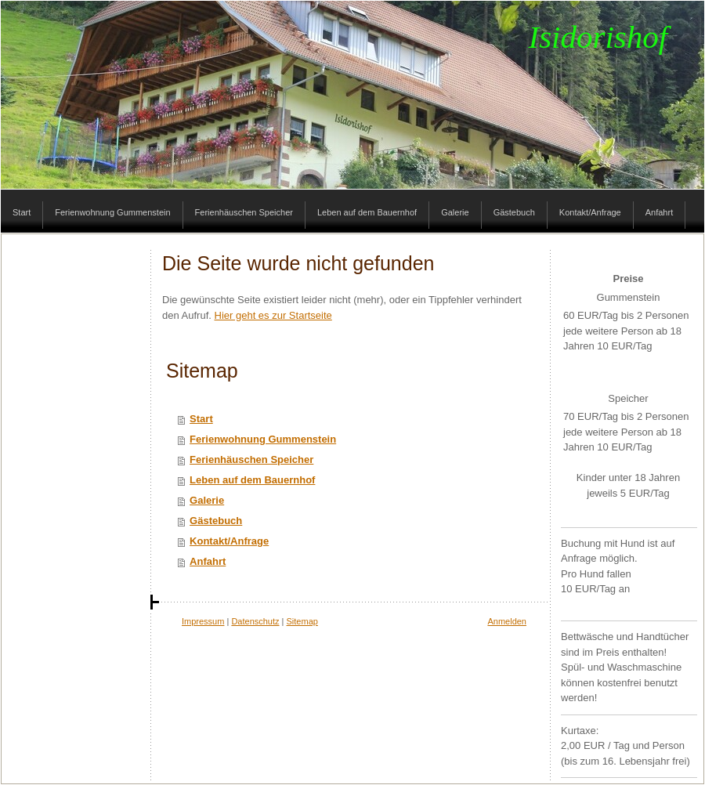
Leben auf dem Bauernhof (252, 480)
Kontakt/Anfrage (229, 541)
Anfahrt (208, 561)
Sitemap (302, 621)
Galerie (207, 500)
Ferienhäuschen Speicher (251, 459)
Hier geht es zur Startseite (273, 315)
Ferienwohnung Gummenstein (263, 439)
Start (201, 419)
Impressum (203, 621)
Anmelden (506, 621)
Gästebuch (216, 520)
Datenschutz (255, 621)
